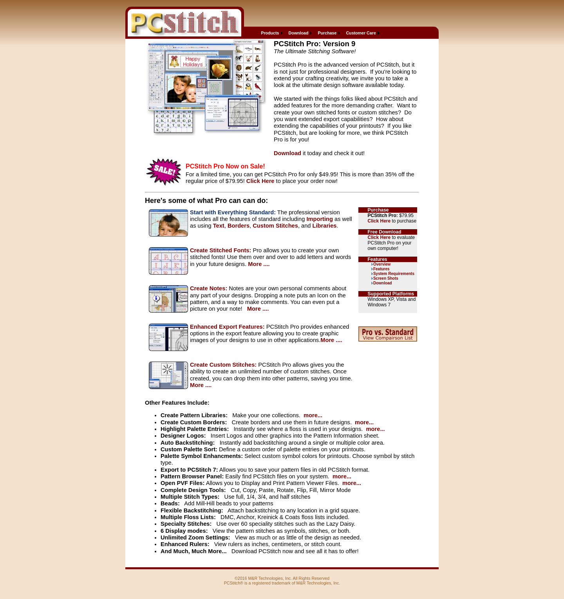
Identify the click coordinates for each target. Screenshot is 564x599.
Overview (381, 264)
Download (299, 33)
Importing (319, 219)
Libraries (325, 226)
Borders (238, 226)
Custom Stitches (275, 226)
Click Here (260, 181)
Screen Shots (385, 278)
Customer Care (361, 33)
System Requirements (393, 273)
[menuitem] (270, 33)
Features (381, 269)
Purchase (327, 33)
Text (218, 226)
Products (270, 33)
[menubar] (319, 33)
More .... (258, 264)
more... (313, 415)
